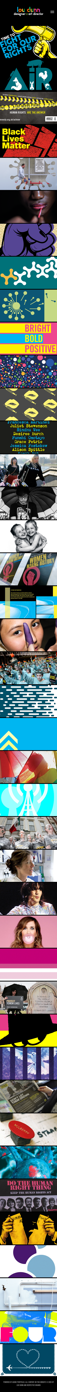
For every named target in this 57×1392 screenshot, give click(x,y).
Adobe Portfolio (18, 1382)
